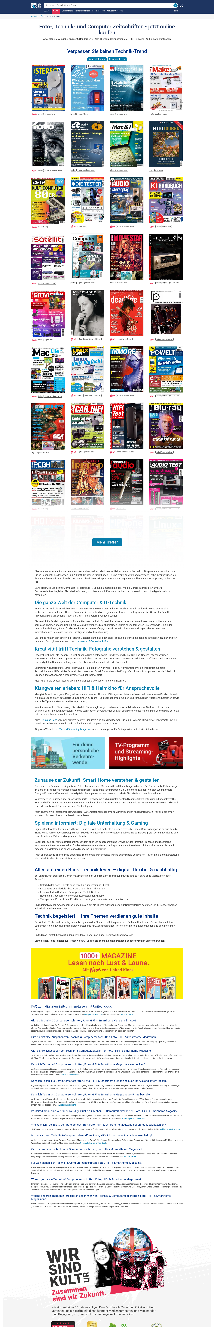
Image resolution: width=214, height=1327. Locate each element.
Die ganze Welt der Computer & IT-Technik (80, 602)
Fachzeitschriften (82, 11)
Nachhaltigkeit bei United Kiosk (93, 1143)
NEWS (55, 11)
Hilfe (176, 11)
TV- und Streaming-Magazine (75, 729)
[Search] (175, 5)
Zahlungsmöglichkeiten (170, 1129)
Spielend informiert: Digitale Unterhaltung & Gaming (91, 823)
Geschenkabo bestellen (69, 1075)
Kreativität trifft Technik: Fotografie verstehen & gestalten (97, 649)
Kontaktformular (126, 1014)
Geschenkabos (98, 11)
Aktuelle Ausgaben (115, 11)
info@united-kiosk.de (93, 1014)
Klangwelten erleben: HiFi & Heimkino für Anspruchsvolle (97, 688)
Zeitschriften (67, 11)
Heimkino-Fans (49, 720)
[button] (107, 542)
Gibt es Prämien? (130, 1157)
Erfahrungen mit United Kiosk (134, 1118)
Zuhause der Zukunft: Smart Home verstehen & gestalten (97, 780)
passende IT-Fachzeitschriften (93, 641)
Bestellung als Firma (67, 1105)
